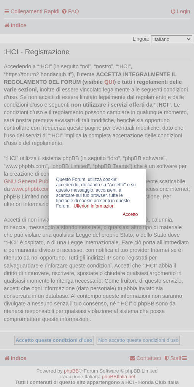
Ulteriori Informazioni (95, 206)
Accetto (130, 214)
